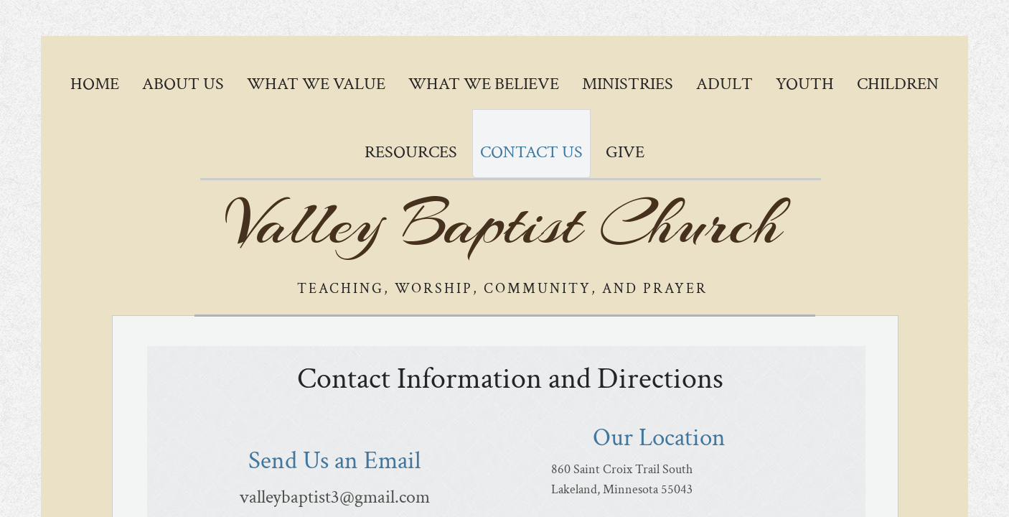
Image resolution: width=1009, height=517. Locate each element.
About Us (183, 84)
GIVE (625, 152)
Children (898, 84)
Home (94, 84)
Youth (805, 84)
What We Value (316, 84)
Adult (724, 84)
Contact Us (531, 152)
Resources (411, 152)
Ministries (627, 84)
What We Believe (483, 84)
